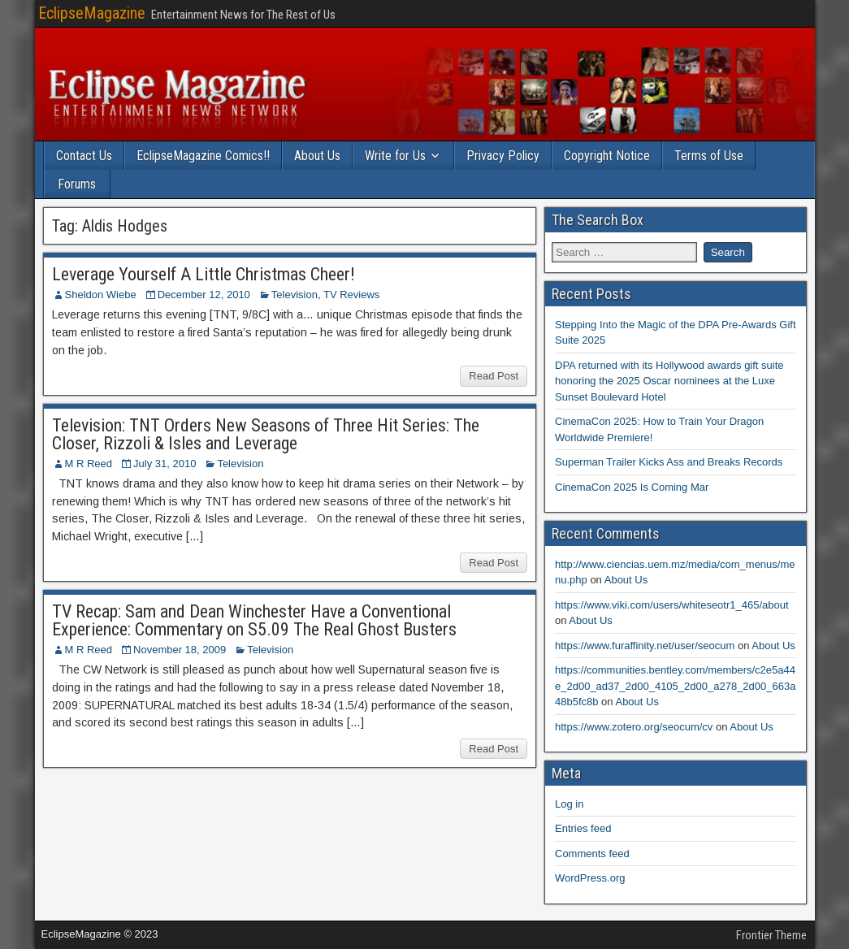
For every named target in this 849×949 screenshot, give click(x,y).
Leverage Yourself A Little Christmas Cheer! (203, 274)
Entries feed (583, 828)
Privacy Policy (502, 155)
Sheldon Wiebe (100, 294)
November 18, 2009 (179, 650)
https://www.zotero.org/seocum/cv (634, 727)
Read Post (493, 376)
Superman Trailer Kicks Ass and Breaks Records (668, 462)
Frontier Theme (771, 935)
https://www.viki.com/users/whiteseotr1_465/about (672, 605)
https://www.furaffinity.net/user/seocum (644, 645)
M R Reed (89, 463)
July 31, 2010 (164, 463)
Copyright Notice (607, 155)
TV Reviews (351, 294)
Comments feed (592, 853)
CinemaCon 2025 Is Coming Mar (631, 487)
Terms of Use (708, 155)
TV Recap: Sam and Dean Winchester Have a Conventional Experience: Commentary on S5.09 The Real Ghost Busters (254, 620)
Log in (569, 804)
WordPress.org (590, 878)
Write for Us (395, 155)
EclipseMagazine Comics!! (203, 155)
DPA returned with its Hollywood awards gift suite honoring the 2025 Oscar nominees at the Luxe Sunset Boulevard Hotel (669, 381)
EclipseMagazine (91, 13)
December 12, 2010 (204, 294)
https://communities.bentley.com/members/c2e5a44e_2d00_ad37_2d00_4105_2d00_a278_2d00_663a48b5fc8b (675, 686)
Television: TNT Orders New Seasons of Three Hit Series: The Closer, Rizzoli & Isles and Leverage (265, 434)
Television (294, 294)
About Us (317, 155)
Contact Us (84, 155)
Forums (77, 184)
